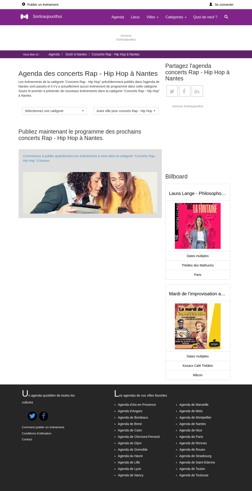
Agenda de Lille (129, 462)
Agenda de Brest (130, 424)
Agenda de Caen (130, 430)
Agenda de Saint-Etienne (197, 462)
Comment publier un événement (43, 427)
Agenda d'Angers (130, 411)
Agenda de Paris (191, 437)
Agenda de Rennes (193, 443)
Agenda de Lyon (129, 469)
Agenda (117, 17)
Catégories (176, 17)
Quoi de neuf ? (205, 17)
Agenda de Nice (190, 430)
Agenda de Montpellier (195, 417)
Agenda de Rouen (192, 449)
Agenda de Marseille (194, 404)
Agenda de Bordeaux (133, 417)
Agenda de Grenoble (132, 449)
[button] (221, 4)
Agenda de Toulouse (194, 475)
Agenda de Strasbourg (195, 456)
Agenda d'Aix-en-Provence (137, 404)
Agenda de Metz (191, 411)
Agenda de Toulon (192, 469)
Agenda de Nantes (192, 424)
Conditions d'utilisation (36, 433)
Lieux (135, 17)
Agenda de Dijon (130, 443)
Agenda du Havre (130, 456)
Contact (27, 439)
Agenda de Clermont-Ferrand (139, 437)
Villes (152, 17)
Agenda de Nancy (130, 475)
